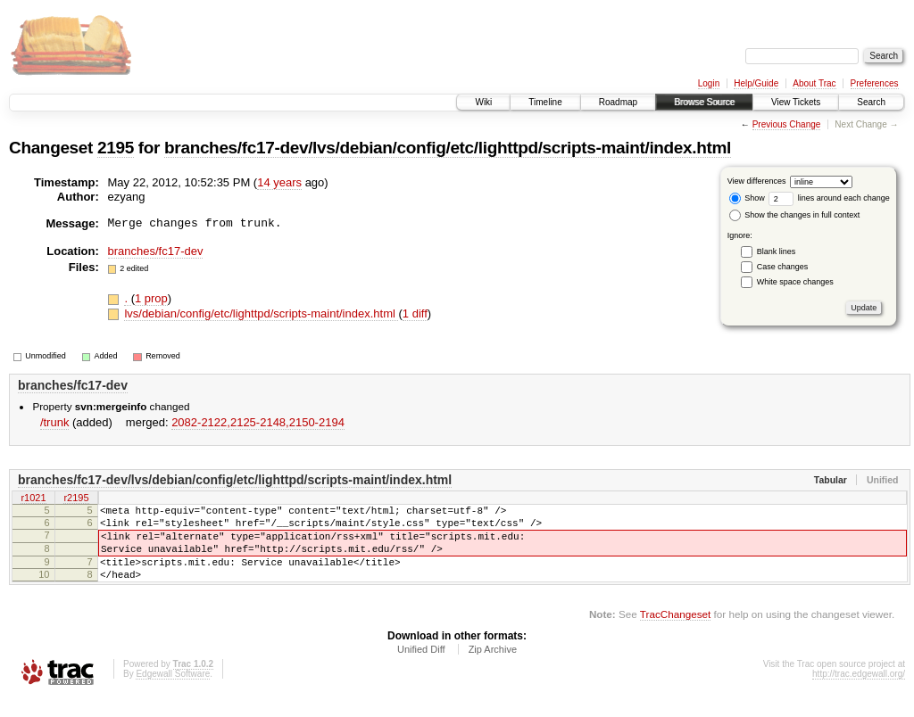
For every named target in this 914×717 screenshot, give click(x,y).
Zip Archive (493, 668)
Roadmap (618, 102)
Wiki (483, 102)
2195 (115, 147)
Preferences (875, 83)
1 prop (151, 298)
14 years (279, 182)
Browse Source (704, 102)
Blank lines (776, 251)
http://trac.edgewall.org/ (858, 692)
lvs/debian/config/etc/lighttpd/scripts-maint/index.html (261, 313)
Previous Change (786, 124)
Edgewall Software (173, 692)
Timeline (544, 102)
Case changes (783, 266)
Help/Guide (756, 83)
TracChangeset (675, 633)
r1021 (33, 498)
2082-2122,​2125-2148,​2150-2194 (258, 422)
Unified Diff (421, 668)
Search (871, 102)
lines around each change (829, 198)
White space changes (795, 281)
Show (747, 198)
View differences (756, 181)
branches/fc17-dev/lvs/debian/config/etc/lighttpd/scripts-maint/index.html (447, 147)
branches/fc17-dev (156, 251)
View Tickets (795, 102)
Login (708, 83)
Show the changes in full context (794, 214)
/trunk (55, 422)
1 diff (415, 313)
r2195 (75, 498)
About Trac (814, 83)
